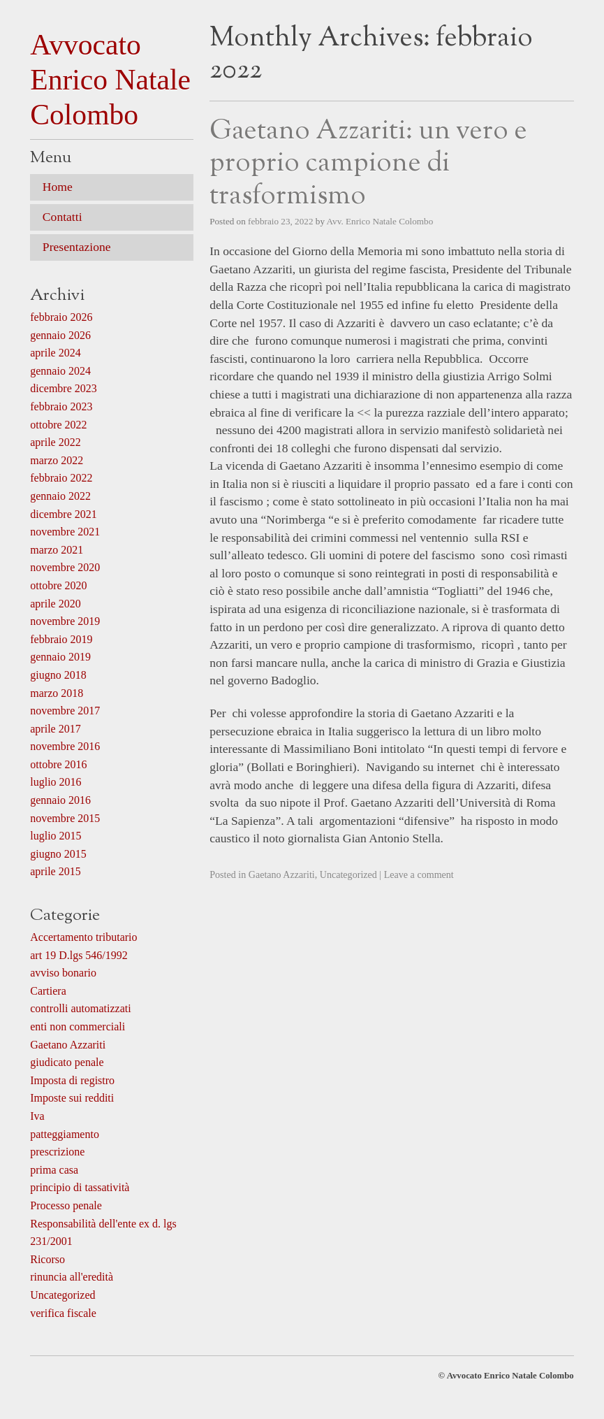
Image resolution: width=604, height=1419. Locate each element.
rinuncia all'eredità (71, 1277)
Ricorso (47, 1259)
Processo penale (66, 1205)
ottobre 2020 (58, 585)
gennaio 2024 (60, 371)
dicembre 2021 (63, 514)
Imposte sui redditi (72, 1098)
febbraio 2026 (61, 317)
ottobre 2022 (58, 425)
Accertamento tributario (83, 937)
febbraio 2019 (61, 639)
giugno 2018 (58, 675)
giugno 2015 (58, 854)
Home (58, 187)
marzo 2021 (56, 550)
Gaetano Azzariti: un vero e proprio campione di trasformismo (368, 164)
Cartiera (48, 991)
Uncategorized (348, 874)
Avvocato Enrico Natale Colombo (110, 80)
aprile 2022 (55, 442)
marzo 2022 (56, 460)
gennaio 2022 (60, 496)
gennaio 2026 (60, 335)
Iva (37, 1116)
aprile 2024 (55, 353)
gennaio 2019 (60, 657)
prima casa (54, 1170)
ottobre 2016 (58, 764)
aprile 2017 (55, 729)
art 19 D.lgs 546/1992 (79, 955)
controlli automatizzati (80, 1008)
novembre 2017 (65, 710)
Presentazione (77, 247)
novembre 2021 (65, 532)
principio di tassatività (79, 1187)
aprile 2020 (55, 604)
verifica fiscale (63, 1313)
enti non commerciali (77, 1026)
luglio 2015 (55, 836)
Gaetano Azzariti (282, 874)
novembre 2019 (65, 621)
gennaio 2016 (60, 800)
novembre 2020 (65, 567)
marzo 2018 (56, 693)
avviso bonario (63, 973)
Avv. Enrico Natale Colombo (380, 221)
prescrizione (57, 1152)
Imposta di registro (72, 1080)
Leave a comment (419, 874)
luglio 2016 (55, 782)
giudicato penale (66, 1062)
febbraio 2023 (61, 406)
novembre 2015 (65, 818)
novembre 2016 (65, 746)
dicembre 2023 (63, 388)
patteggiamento (64, 1134)
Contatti (62, 217)
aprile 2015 (55, 871)
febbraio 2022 (61, 478)
